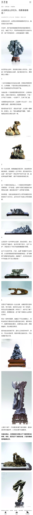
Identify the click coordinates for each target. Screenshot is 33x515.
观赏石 (5, 23)
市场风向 (17, 17)
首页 (2, 6)
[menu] (30, 2)
